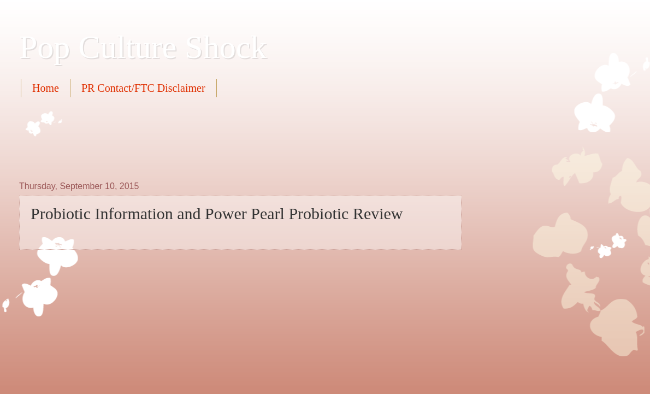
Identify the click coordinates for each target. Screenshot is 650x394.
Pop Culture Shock (143, 47)
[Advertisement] (218, 137)
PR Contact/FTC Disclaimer (143, 88)
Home (45, 88)
